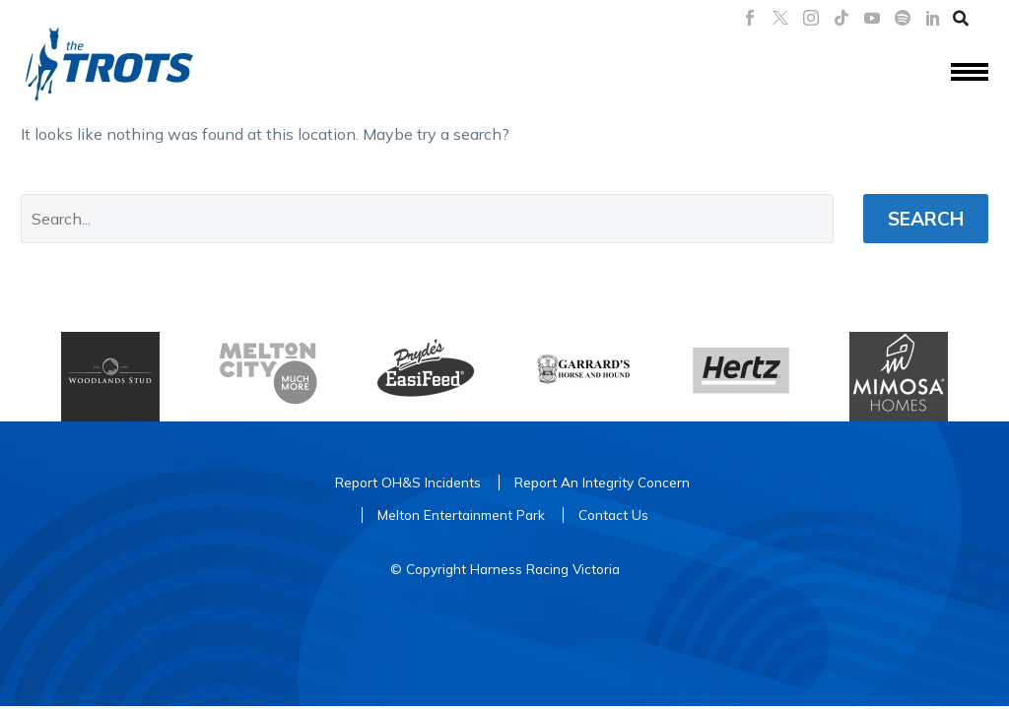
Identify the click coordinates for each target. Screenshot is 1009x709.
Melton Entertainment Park (461, 514)
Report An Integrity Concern (602, 482)
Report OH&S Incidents (408, 482)
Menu (969, 72)
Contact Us (613, 514)
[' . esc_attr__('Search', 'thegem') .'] (427, 218)
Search (926, 218)
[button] (961, 18)
